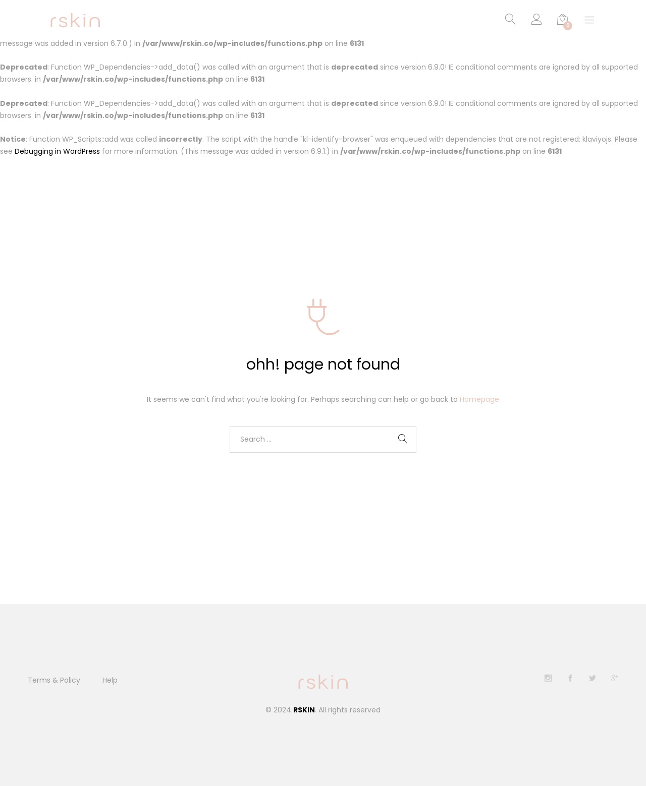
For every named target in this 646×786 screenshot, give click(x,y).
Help (110, 680)
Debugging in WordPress (57, 152)
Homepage (479, 399)
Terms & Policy (54, 680)
